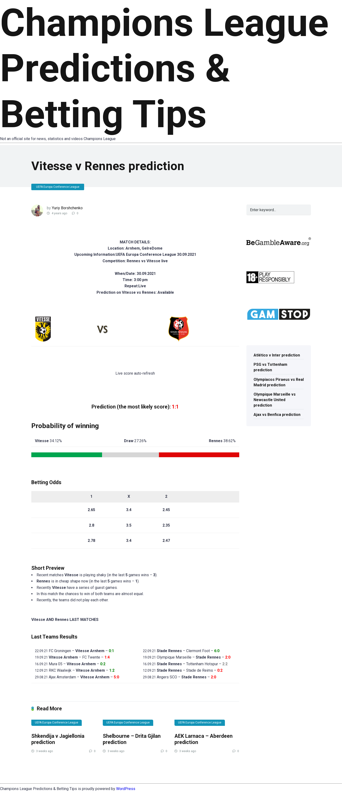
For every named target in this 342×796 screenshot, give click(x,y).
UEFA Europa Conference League (57, 187)
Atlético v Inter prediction (277, 355)
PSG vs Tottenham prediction (270, 367)
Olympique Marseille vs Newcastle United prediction (275, 400)
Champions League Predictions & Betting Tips (164, 68)
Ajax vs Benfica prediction (277, 414)
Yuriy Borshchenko (67, 208)
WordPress (125, 788)
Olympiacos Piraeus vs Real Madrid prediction (279, 382)
